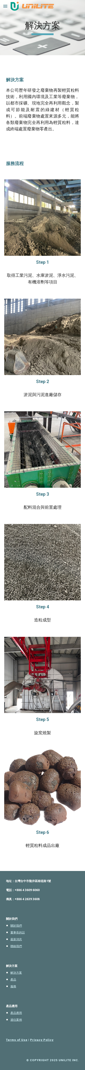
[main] (42, 27)
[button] (5, 6)
